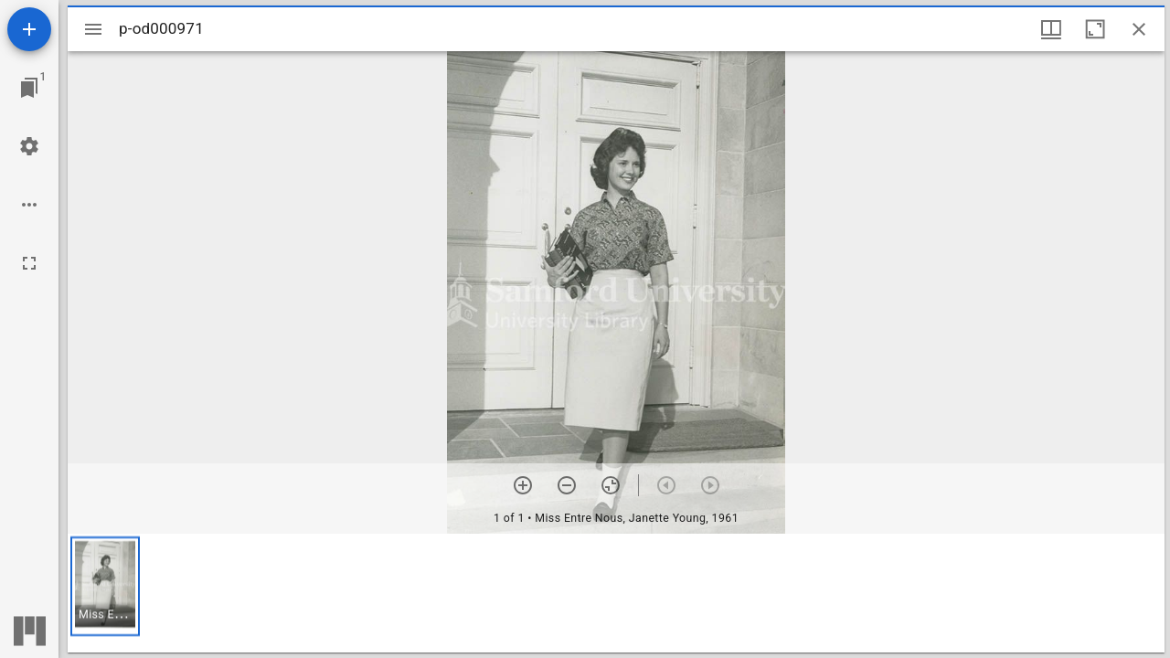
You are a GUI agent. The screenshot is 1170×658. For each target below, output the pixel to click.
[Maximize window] (1095, 29)
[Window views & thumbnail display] (1051, 29)
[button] (105, 586)
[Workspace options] (29, 205)
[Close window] (1139, 29)
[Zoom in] (523, 485)
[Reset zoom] (611, 485)
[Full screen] (29, 263)
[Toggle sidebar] (93, 29)
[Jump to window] (29, 88)
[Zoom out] (567, 485)
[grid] (616, 593)
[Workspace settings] (29, 146)
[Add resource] (29, 29)
